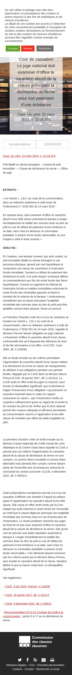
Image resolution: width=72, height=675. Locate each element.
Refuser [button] (27, 48)
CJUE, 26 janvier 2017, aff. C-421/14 (27, 595)
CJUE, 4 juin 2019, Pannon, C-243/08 (27, 586)
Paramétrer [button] (45, 48)
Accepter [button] (13, 48)
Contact (29, 669)
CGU (32, 665)
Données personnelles (50, 665)
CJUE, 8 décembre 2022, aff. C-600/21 (28, 603)
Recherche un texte (48, 669)
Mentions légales (16, 665)
